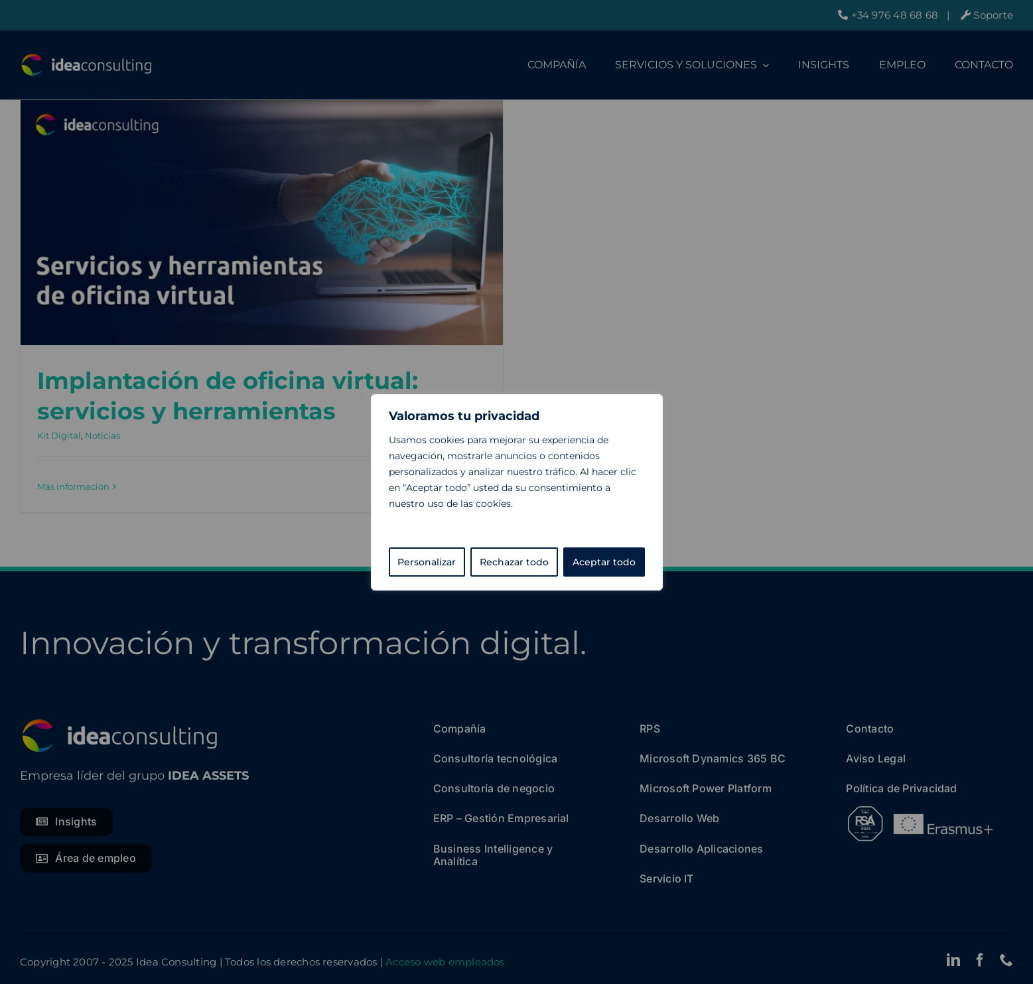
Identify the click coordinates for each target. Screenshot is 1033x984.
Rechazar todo (514, 562)
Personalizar (426, 562)
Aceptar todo (604, 562)
